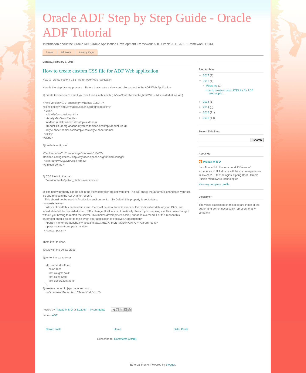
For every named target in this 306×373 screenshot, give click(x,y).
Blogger (170, 364)
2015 (206, 101)
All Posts (66, 52)
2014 (206, 107)
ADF (55, 315)
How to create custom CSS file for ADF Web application (100, 71)
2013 (206, 112)
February (212, 85)
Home (49, 52)
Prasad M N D (64, 309)
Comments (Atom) (125, 338)
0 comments (97, 309)
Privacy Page (86, 52)
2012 (206, 117)
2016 (206, 80)
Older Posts (181, 329)
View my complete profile (214, 184)
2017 (206, 75)
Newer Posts (53, 329)
